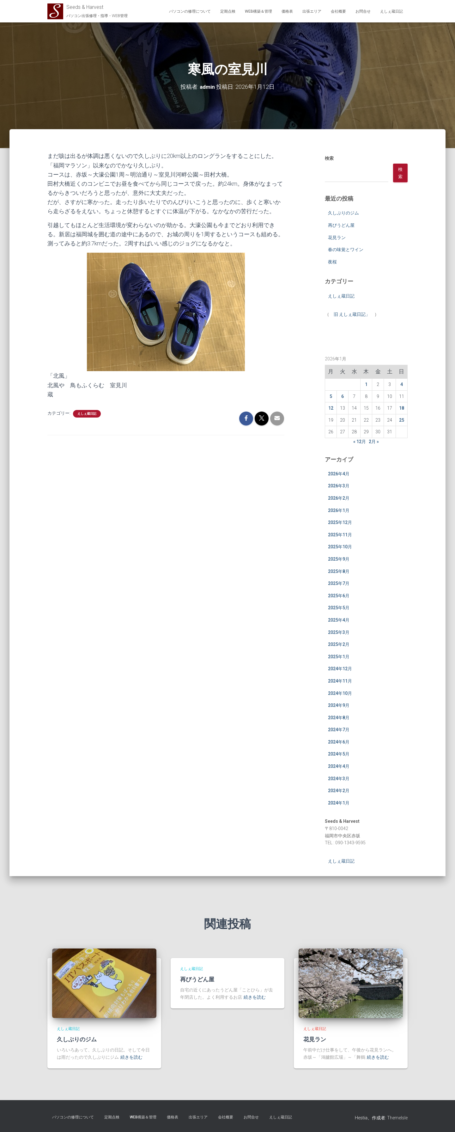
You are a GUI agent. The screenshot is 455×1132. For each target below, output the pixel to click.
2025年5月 (338, 607)
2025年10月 (340, 546)
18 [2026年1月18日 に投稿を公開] (401, 408)
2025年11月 (340, 534)
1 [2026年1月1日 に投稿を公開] (366, 384)
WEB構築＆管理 (258, 11)
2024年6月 (338, 741)
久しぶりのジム (343, 212)
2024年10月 (340, 692)
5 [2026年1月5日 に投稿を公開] (331, 396)
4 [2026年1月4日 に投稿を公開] (401, 384)
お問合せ (363, 11)
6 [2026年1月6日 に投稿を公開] (342, 396)
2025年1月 (338, 656)
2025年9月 (338, 559)
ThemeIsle (397, 1117)
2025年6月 (338, 595)
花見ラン (337, 237)
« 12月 (359, 441)
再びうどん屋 (341, 225)
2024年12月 (340, 668)
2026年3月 (338, 485)
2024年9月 (338, 705)
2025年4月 (338, 619)
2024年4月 (338, 766)
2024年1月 (338, 802)
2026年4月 (338, 473)
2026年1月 (338, 510)
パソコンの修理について (190, 11)
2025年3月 (338, 632)
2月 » (374, 441)
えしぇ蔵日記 (391, 11)
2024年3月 (338, 778)
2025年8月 (338, 571)
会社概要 (338, 11)
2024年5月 (338, 753)
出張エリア (311, 11)
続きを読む (131, 1057)
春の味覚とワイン (345, 249)
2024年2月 (338, 790)
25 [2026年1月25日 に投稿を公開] (401, 419)
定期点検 (227, 11)
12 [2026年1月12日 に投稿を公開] (330, 408)
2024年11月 (340, 680)
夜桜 (332, 261)
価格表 (287, 11)
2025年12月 (340, 522)
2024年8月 (338, 717)
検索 (329, 158)
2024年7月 (338, 729)
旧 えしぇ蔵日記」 (352, 314)
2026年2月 (338, 498)
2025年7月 (338, 583)
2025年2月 (338, 644)
